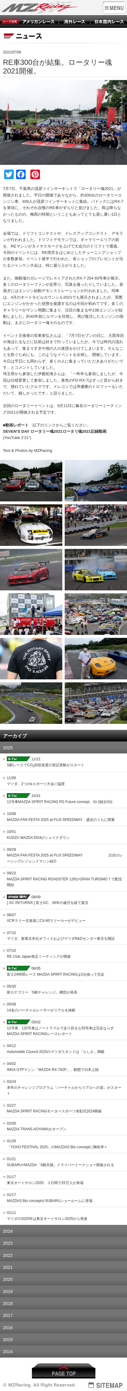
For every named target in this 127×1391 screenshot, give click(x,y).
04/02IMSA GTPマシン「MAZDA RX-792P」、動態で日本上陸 (53, 1066)
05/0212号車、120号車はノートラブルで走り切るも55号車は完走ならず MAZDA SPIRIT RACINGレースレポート (60, 1028)
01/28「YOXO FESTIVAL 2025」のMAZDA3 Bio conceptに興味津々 (57, 1144)
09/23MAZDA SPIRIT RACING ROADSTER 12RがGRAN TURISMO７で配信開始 (64, 879)
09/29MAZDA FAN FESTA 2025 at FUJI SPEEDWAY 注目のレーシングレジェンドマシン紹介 (65, 855)
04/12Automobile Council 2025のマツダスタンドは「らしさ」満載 (55, 1049)
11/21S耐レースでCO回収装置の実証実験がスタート (45, 762)
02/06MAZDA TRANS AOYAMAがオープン (36, 1126)
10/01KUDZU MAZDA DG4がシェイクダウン (38, 834)
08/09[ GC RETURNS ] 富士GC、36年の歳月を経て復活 (47, 899)
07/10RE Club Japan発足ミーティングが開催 (39, 953)
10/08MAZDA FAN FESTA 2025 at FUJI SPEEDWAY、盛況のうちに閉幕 (61, 817)
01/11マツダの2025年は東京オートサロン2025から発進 (47, 1215)
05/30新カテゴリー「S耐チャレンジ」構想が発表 (42, 989)
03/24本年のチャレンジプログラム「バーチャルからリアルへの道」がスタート (64, 1087)
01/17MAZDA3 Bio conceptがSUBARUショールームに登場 (49, 1198)
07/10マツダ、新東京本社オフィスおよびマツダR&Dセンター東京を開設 (61, 936)
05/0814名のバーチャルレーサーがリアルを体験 (41, 1007)
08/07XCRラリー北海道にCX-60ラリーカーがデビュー (46, 918)
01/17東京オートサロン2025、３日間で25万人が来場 (45, 1180)
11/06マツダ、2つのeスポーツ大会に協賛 (36, 781)
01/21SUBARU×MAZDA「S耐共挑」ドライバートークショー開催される (60, 1162)
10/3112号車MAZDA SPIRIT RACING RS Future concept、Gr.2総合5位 (60, 798)
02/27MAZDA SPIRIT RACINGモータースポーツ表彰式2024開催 (54, 1108)
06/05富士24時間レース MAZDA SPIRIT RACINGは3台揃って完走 (55, 971)
